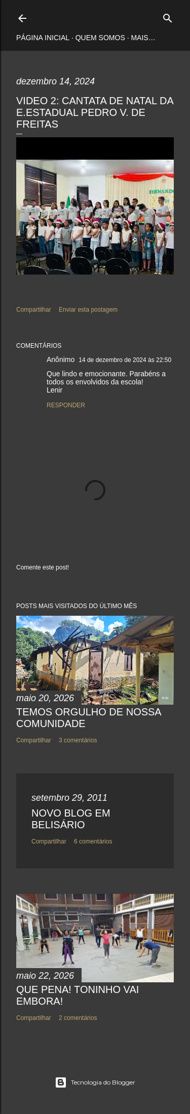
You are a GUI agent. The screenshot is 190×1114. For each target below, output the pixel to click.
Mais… (143, 38)
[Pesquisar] (168, 16)
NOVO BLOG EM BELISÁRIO (70, 818)
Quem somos (100, 38)
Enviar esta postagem (88, 309)
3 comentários (78, 740)
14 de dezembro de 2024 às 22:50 (125, 360)
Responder (66, 405)
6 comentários (93, 841)
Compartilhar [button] (33, 309)
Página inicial (42, 38)
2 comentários (78, 1017)
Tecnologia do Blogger (95, 1082)
